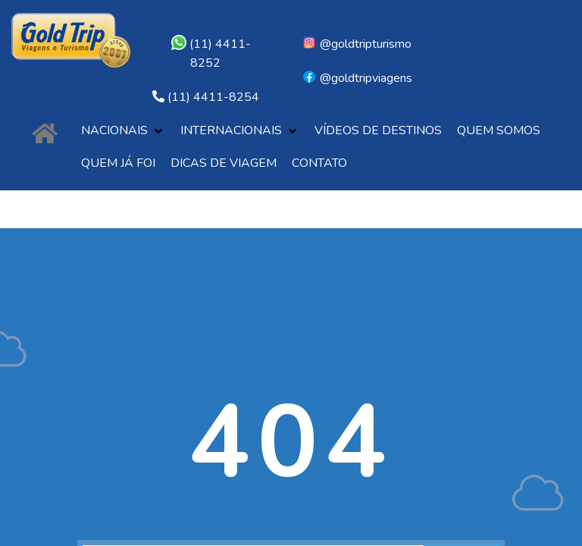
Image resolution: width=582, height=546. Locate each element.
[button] (123, 131)
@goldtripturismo (356, 44)
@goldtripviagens (357, 78)
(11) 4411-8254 (213, 97)
